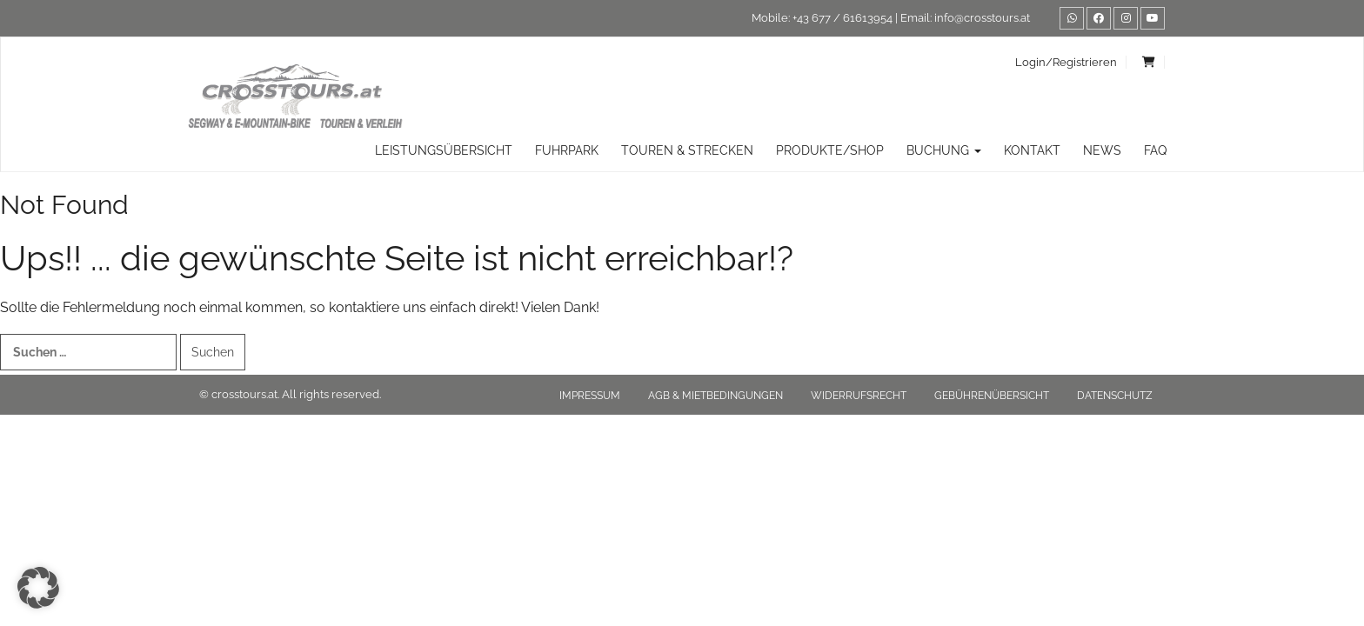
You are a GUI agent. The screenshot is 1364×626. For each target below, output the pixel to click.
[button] (38, 587)
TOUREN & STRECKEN (687, 150)
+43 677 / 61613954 (842, 17)
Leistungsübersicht (443, 150)
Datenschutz (1115, 396)
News (1102, 150)
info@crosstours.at (982, 17)
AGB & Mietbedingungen (715, 396)
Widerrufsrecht (858, 396)
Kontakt (1032, 150)
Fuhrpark (566, 150)
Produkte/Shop (830, 150)
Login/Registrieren (1066, 62)
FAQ (1155, 150)
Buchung (943, 150)
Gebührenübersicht (991, 396)
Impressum (589, 396)
